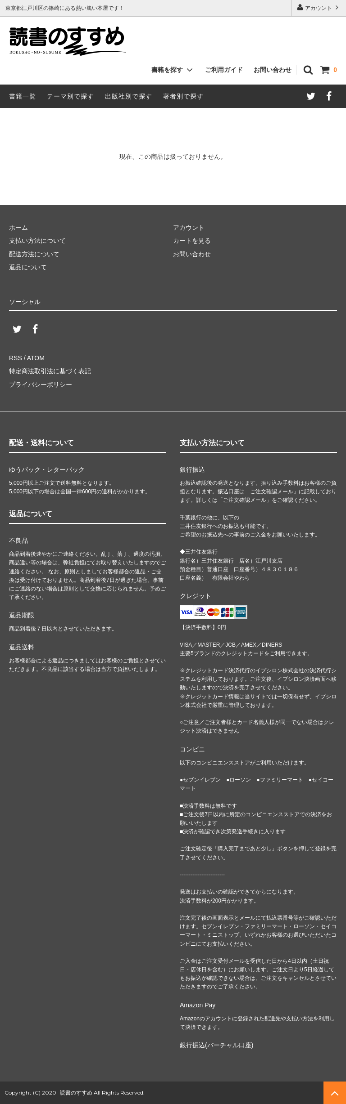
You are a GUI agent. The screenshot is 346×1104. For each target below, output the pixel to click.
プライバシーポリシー (40, 384)
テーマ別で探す (70, 96)
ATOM (36, 358)
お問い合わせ (272, 69)
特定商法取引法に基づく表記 (50, 371)
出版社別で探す (128, 96)
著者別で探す (183, 96)
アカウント (318, 7)
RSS (15, 358)
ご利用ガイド (224, 69)
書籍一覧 (22, 96)
